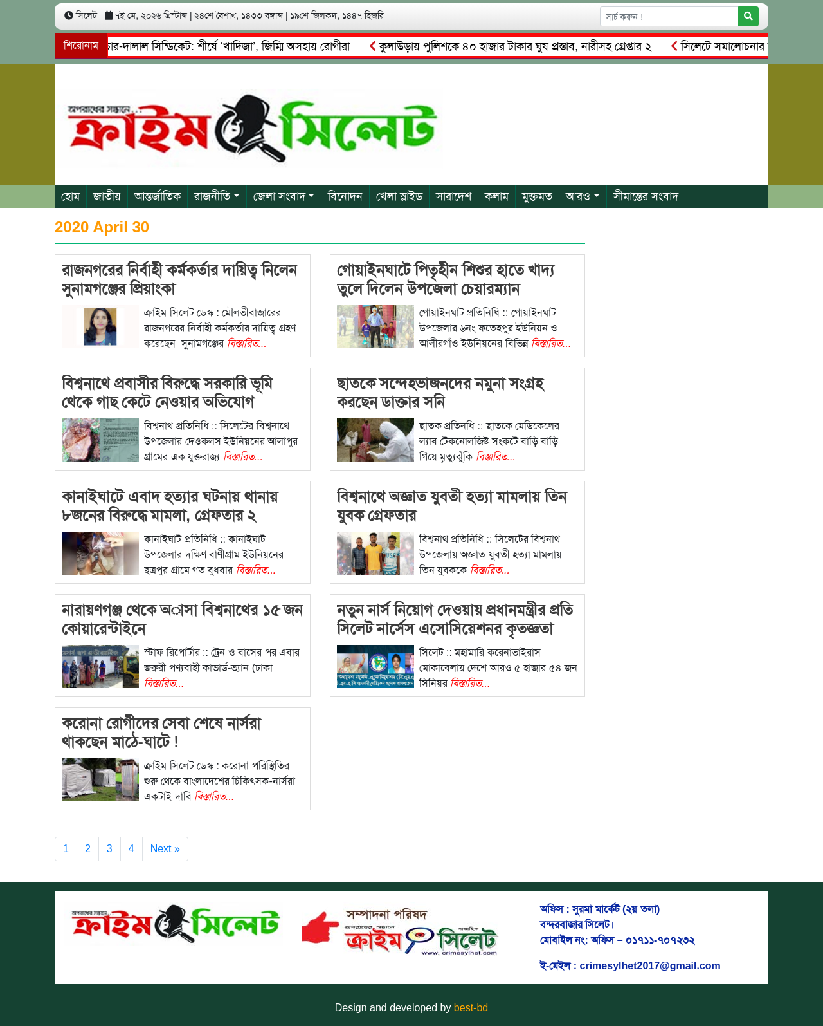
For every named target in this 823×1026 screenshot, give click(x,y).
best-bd (471, 1007)
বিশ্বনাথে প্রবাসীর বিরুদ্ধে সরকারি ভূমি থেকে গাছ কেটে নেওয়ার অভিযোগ (167, 393)
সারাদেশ (453, 196)
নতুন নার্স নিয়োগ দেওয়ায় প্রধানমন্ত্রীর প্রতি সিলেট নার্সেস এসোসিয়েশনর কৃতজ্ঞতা (455, 619)
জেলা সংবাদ (279, 196)
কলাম (497, 196)
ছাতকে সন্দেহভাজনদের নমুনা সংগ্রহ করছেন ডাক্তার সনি (440, 393)
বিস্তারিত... (247, 343)
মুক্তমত (537, 196)
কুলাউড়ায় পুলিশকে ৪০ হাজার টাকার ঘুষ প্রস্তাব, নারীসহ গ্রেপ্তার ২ (513, 46)
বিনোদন (345, 196)
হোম (70, 196)
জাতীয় (107, 196)
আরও (578, 196)
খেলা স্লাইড (399, 196)
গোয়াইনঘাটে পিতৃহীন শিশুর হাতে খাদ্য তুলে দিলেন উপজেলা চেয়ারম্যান (446, 279)
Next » (165, 848)
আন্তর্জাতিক (157, 196)
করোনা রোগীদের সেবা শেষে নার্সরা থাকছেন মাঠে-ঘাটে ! (161, 732)
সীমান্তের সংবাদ (645, 196)
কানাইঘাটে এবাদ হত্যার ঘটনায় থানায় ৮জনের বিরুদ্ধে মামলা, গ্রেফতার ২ (170, 506)
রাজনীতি (212, 196)
